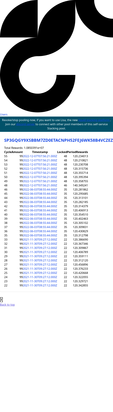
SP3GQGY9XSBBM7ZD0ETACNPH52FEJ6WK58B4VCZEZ (58, 140)
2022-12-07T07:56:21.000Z (40, 156)
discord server (26, 124)
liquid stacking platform (94, 120)
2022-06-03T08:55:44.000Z (40, 189)
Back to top (7, 305)
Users (4, 114)
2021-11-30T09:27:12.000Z (40, 239)
